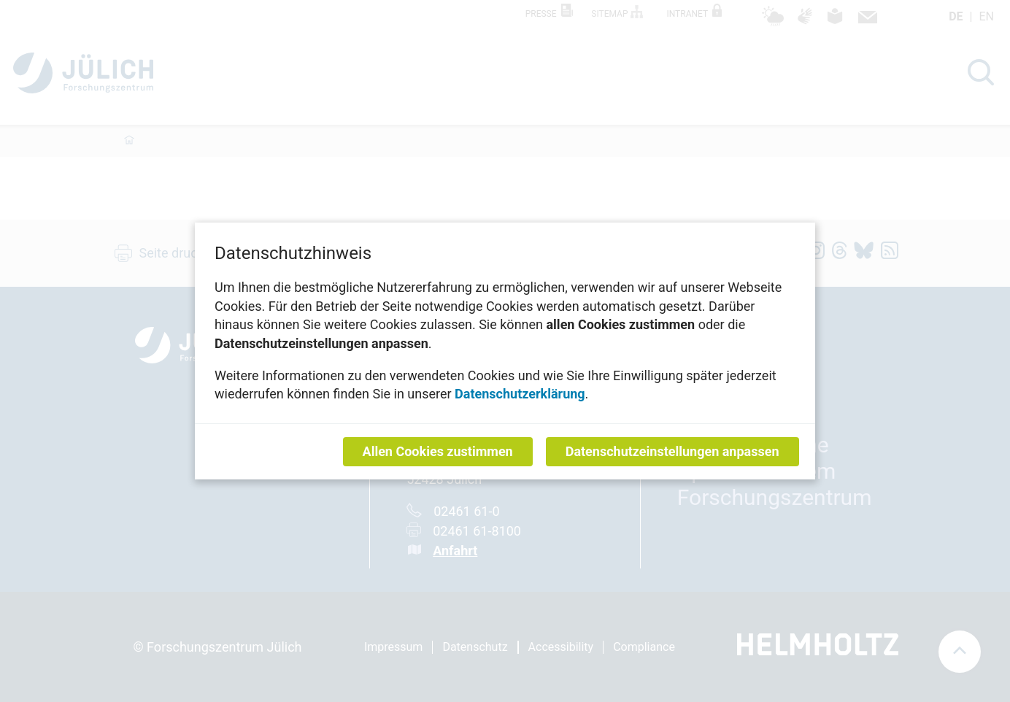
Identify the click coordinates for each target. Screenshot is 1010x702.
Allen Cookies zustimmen (438, 451)
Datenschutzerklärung (520, 393)
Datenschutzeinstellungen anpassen (672, 451)
